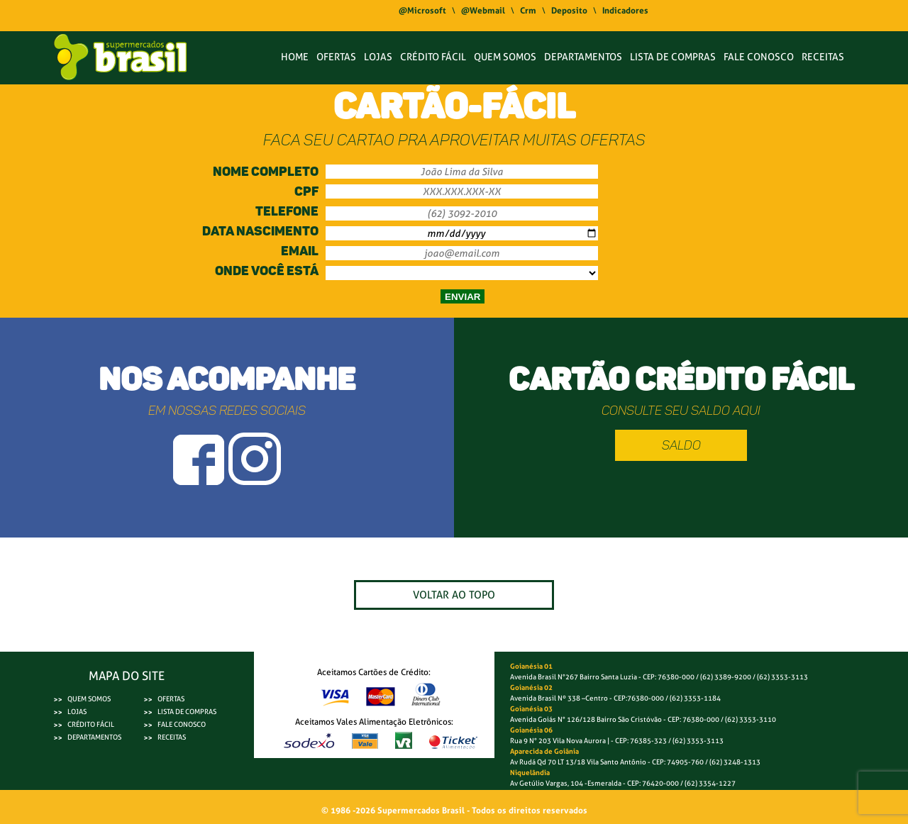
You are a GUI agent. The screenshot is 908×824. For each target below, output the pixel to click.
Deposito (569, 11)
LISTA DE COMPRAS (673, 56)
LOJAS (378, 56)
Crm (528, 11)
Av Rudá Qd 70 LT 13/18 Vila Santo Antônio (578, 762)
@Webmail (483, 11)
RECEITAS (823, 56)
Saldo (681, 445)
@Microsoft (422, 11)
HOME (295, 56)
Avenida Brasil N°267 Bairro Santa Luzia (573, 677)
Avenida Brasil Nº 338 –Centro (559, 698)
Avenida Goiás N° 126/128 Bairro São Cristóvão (586, 719)
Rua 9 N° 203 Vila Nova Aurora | (559, 741)
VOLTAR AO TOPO (454, 595)
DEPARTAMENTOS (583, 56)
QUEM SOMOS (505, 56)
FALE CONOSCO (759, 56)
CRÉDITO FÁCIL (433, 56)
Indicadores (625, 11)
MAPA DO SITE (127, 676)
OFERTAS (336, 56)
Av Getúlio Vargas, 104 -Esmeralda (566, 783)
